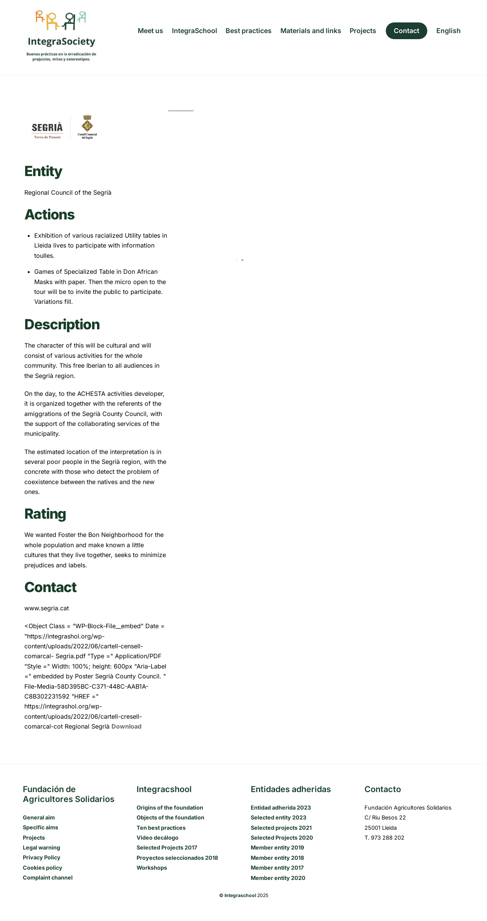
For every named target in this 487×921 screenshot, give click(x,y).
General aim (39, 817)
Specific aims (40, 827)
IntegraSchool (194, 31)
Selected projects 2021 (281, 827)
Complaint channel (48, 877)
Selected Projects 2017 (167, 847)
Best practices (249, 31)
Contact (406, 31)
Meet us (150, 31)
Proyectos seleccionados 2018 (177, 857)
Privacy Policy (41, 857)
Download (126, 726)
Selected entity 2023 (278, 817)
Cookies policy (42, 867)
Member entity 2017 (277, 867)
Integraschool (240, 895)
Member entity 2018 (277, 857)
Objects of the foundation (170, 817)
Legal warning (41, 847)
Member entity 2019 (277, 847)
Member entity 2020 (278, 878)
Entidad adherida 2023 (281, 807)
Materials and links (310, 31)
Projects (363, 31)
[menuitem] (448, 30)
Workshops (152, 867)
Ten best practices (161, 827)
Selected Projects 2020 (282, 837)
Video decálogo (157, 837)
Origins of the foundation (170, 807)
